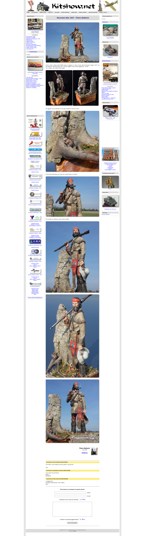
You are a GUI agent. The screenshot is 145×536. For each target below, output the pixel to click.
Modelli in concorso (35, 161)
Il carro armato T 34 (106, 88)
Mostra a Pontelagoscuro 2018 (33, 84)
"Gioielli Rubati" (33, 51)
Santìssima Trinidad (30, 37)
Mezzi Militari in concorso (35, 225)
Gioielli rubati (83, 12)
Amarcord (74, 12)
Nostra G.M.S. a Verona (31, 81)
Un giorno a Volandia (31, 83)
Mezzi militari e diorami (35, 279)
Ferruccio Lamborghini (31, 44)
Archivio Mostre (93, 12)
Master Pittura (35, 290)
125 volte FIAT (29, 77)
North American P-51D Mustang (33, 45)
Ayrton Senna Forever (31, 80)
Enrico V (110, 188)
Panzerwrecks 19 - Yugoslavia (108, 97)
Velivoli (35, 264)
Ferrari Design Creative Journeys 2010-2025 (35, 73)
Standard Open (35, 292)
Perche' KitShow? (106, 214)
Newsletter (43, 12)
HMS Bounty (29, 39)
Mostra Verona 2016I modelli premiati (35, 129)
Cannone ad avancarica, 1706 (33, 38)
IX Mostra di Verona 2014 (35, 179)
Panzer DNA (104, 96)
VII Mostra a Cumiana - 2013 (35, 221)
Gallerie (57, 12)
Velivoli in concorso (35, 224)
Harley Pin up (29, 43)
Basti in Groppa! (105, 95)
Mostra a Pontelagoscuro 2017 (33, 86)
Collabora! (35, 12)
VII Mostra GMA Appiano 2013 (35, 255)
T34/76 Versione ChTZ (31, 47)
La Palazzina (110, 167)
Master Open (35, 289)
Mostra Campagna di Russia (35, 204)
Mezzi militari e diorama (35, 265)
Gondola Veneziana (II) (110, 164)
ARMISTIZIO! (105, 90)
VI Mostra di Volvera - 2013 (35, 233)
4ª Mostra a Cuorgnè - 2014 (35, 188)
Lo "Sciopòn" (110, 165)
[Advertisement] (35, 101)
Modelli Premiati (35, 172)
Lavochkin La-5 (29, 48)
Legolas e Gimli (29, 41)
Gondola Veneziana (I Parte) (110, 162)
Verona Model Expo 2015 (35, 152)
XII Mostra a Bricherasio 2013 (35, 245)
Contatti (50, 12)
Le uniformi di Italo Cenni (107, 99)
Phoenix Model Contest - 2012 (35, 274)
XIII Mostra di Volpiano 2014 (35, 198)
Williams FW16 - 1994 (110, 118)
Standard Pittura (35, 293)
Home (28, 12)
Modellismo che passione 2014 (35, 158)
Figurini (35, 267)
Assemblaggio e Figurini (110, 169)
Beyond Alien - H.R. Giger (32, 79)
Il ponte (110, 166)
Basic (35, 294)
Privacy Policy (103, 12)
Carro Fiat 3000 (105, 93)
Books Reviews (65, 12)
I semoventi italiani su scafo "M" (110, 84)
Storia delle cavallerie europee (109, 87)
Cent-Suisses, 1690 (30, 36)
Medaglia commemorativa (35, 237)
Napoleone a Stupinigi (31, 87)
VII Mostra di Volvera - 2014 (35, 169)
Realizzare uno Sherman (110, 209)
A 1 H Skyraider (110, 37)
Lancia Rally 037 (35, 31)
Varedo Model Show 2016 (35, 137)
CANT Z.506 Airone (30, 42)
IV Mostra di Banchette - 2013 (35, 212)
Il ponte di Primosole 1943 (108, 94)
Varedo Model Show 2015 (35, 139)
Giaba (74, 533)
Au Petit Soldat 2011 (35, 286)
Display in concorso (35, 236)
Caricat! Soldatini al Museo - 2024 (34, 78)
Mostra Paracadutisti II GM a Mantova (34, 85)
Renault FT (110, 57)
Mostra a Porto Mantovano (35, 146)
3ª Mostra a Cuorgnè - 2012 (35, 261)
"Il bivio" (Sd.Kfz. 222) (31, 46)
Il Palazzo (110, 168)
